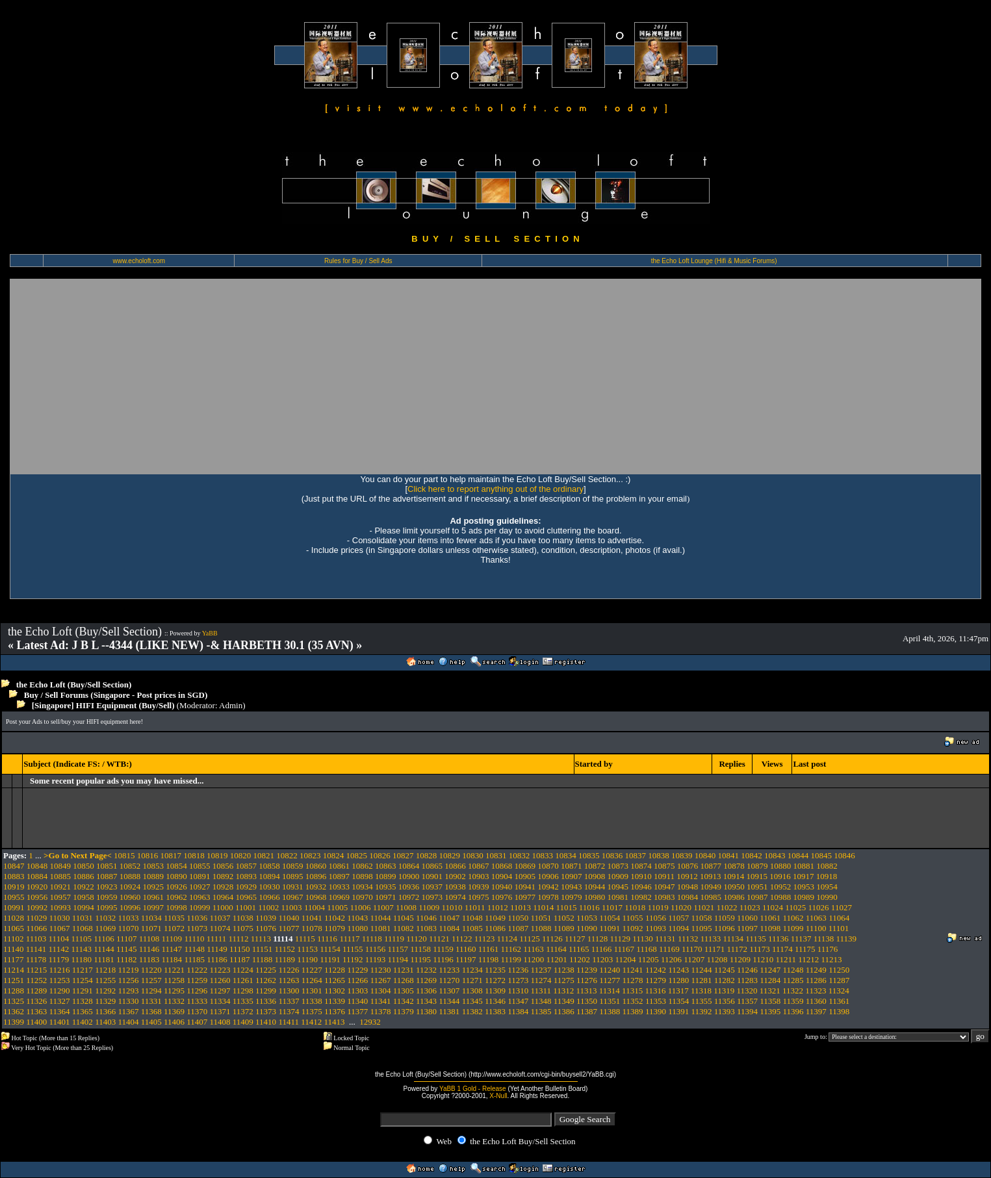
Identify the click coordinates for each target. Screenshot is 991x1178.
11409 (243, 1022)
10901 (432, 876)
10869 (525, 866)
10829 (450, 855)
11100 (816, 928)
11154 (330, 949)
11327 (59, 1001)
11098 (770, 928)
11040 (288, 918)
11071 (151, 928)
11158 (420, 949)
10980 (595, 897)
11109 (172, 938)
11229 (357, 970)
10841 (729, 855)
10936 (409, 886)
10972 (409, 897)
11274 (540, 980)
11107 (126, 938)
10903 (478, 876)
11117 (349, 938)
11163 (533, 949)
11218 (105, 970)
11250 (839, 970)
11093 (655, 928)
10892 (223, 876)
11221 (174, 970)
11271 (472, 980)
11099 (793, 928)
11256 (128, 980)
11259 (197, 980)
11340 (357, 1001)
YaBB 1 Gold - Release (472, 1088)
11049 (495, 918)
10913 (710, 876)
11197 (466, 959)
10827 (403, 855)
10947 (664, 886)
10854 (176, 866)
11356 (724, 1001)
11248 (793, 970)
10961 (153, 897)
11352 (633, 1001)
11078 (312, 928)
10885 (60, 876)
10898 (362, 876)
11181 (104, 959)
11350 (586, 1001)
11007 (383, 907)
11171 (714, 949)
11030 (59, 918)
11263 (288, 980)
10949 (711, 886)
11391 (678, 1011)
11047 (449, 918)
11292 (105, 990)
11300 (288, 990)
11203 (602, 959)
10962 (176, 897)
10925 (153, 886)
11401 (59, 1022)
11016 (589, 907)
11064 (839, 918)
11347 (518, 1001)
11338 (312, 1001)
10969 (339, 897)
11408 (220, 1022)
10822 (287, 855)
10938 (455, 886)
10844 (798, 855)
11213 (831, 959)
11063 (816, 918)
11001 (245, 907)
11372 (243, 1011)
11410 (265, 1022)
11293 (128, 990)
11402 (82, 1022)
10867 (478, 866)
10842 (751, 855)
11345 (472, 1001)
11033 (128, 918)
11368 (151, 1011)
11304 (380, 990)
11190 (307, 959)
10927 (200, 886)
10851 (107, 866)
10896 (316, 876)
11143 (81, 949)
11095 (701, 928)
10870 (548, 866)
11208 (717, 959)
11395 (770, 1011)
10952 (781, 886)
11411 (288, 1022)
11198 (488, 959)
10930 (269, 886)
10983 (664, 897)
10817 (171, 855)
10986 (734, 897)
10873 (618, 866)
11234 (472, 970)
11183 (149, 959)
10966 (269, 897)
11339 (334, 1001)
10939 (478, 886)
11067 (59, 928)
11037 (220, 918)
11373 (265, 1011)
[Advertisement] (496, 376)
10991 (14, 907)
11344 (449, 1001)
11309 (495, 990)
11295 (174, 990)
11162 (511, 949)
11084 (449, 928)
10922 (83, 886)
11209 (740, 959)
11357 (747, 1001)
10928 (223, 886)
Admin (230, 705)
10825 (357, 855)
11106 (104, 938)
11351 (609, 1001)
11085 (472, 928)
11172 (737, 949)
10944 (595, 886)
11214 (13, 970)
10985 (711, 897)
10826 (380, 855)
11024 (772, 907)
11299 (265, 990)
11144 (104, 949)
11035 (174, 918)
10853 (153, 866)
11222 (197, 970)
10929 (246, 886)
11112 (239, 938)
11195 (420, 959)
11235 (495, 970)
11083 (426, 928)
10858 (269, 866)
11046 (426, 918)
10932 (316, 886)
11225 (265, 970)
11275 (564, 980)
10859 (292, 866)
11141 (36, 949)
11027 (841, 907)
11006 (360, 907)
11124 (507, 938)
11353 (655, 1001)
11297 (220, 990)
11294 (151, 990)
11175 (805, 949)
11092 (633, 928)
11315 (632, 990)
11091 (609, 928)
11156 (375, 949)
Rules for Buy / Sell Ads (358, 260)
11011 (475, 907)
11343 (426, 1001)
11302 (334, 990)
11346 (495, 1001)
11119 (394, 938)
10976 (502, 897)
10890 (176, 876)
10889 (153, 876)
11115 (305, 938)
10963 (200, 897)
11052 (564, 918)
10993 (60, 907)
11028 (13, 918)
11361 (839, 1001)
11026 (818, 907)
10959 (107, 897)
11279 (655, 980)
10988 (781, 897)
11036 (197, 918)
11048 (472, 918)
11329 (105, 1001)
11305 (403, 990)
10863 (385, 866)
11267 (380, 980)
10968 (316, 897)
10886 (83, 876)
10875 (664, 866)
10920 (37, 886)
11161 (488, 949)
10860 (316, 866)
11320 (747, 990)
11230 (380, 970)
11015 (566, 907)
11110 (194, 938)
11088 (540, 928)
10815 (124, 855)
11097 (747, 928)
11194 (398, 959)
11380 (426, 1011)
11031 (82, 918)
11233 (449, 970)
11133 (711, 938)
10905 (525, 876)
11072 (174, 928)
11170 (692, 949)
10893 (246, 876)
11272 (495, 980)
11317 (678, 990)
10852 (130, 866)
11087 (518, 928)
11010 (452, 907)
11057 (678, 918)
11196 (443, 959)
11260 (220, 980)
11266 (357, 980)
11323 (815, 990)
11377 (357, 1011)
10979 (571, 897)
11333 (197, 1001)
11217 (82, 970)
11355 (701, 1001)
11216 (59, 970)
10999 (200, 907)
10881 (804, 866)
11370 (197, 1011)
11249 (816, 970)
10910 (641, 876)
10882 (827, 866)
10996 (130, 907)
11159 (443, 949)
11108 (149, 938)
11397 (816, 1011)
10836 (612, 855)
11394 (747, 1011)
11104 (59, 938)
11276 (586, 980)
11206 (671, 959)
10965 (246, 897)
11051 (540, 918)
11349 (564, 1001)
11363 (36, 1011)
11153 (307, 949)
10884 (37, 876)
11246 (747, 970)
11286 (816, 980)
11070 (128, 928)
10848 (37, 866)
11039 (265, 918)
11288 (13, 990)
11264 (312, 980)
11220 (151, 970)
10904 (502, 876)
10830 (472, 855)
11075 (243, 928)
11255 (105, 980)
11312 (563, 990)
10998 (176, 907)
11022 (726, 907)
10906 (548, 876)
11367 (128, 1011)
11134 (733, 938)
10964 (223, 897)
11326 (36, 1001)
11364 (59, 1011)
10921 (60, 886)
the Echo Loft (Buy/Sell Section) (74, 684)
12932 (370, 1022)
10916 (780, 876)
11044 (380, 918)
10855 (200, 866)
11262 (265, 980)
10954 (827, 886)
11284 (770, 980)
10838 (658, 855)
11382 (472, 1011)
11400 (36, 1022)
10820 (240, 855)
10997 (153, 907)
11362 (13, 1011)
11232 (426, 970)
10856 (223, 866)
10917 (803, 876)
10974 (455, 897)
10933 (339, 886)
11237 (540, 970)
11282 (724, 980)
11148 (194, 949)
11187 (239, 959)
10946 (641, 886)
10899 (385, 876)
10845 (821, 855)
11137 (801, 938)
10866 (455, 866)
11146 (149, 949)
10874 (641, 866)
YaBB (210, 633)
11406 (174, 1022)
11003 (291, 907)
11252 (36, 980)
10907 (571, 876)
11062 (793, 918)
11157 (398, 949)
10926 (176, 886)
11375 (312, 1011)
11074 (220, 928)
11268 (403, 980)
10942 (548, 886)
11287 (839, 980)
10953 (804, 886)
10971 (385, 897)
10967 (292, 897)
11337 (288, 1001)
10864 (409, 866)
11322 (792, 990)
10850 (83, 866)
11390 (655, 1011)
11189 (285, 959)
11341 (380, 1001)
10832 (519, 855)
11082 (403, 928)
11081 (380, 928)
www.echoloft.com (138, 260)
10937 (432, 886)
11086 (495, 928)
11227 (312, 970)
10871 (571, 866)
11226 (288, 970)
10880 (781, 866)
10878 (734, 866)
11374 (288, 1011)
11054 (609, 918)
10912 (687, 876)
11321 (770, 990)
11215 (36, 970)
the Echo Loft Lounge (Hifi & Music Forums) (714, 260)
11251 (13, 980)
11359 (793, 1001)
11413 (334, 1022)
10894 (269, 876)
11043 (357, 918)
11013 (520, 907)
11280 (678, 980)
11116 (327, 938)
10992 (37, 907)
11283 (747, 980)
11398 (839, 1011)
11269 (426, 980)
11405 (151, 1022)
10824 (333, 855)
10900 (409, 876)
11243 (678, 970)
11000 (222, 907)
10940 (502, 886)
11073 (197, 928)
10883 (14, 876)
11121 (439, 938)
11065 (13, 928)
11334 (220, 1001)
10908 (595, 876)
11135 (755, 938)
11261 (243, 980)
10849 (60, 866)
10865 (432, 866)
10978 (548, 897)
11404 (128, 1022)
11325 (13, 1001)
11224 (243, 970)
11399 (13, 1022)
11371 (220, 1011)
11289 (36, 990)
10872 (595, 866)
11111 (217, 938)
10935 (385, 886)
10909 (618, 876)
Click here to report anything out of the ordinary (495, 489)
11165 (579, 949)
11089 (564, 928)
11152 (285, 949)
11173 (759, 949)
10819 (217, 855)
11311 (540, 990)
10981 (618, 897)
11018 (634, 907)
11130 (642, 938)
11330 (128, 1001)
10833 (543, 855)
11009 (428, 907)
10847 (14, 866)
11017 (612, 907)
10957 (60, 897)
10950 (734, 886)
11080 (357, 928)
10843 (775, 855)
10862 (362, 866)
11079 (334, 928)
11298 (243, 990)
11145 (126, 949)
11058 (701, 918)
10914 (734, 876)
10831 (496, 855)
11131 (665, 938)
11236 (518, 970)
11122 (462, 938)
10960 (130, 897)
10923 (107, 886)
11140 (13, 949)
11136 (778, 938)
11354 (678, 1001)
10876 (688, 866)
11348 (540, 1001)
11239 (586, 970)
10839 (682, 855)
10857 (246, 866)
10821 (264, 855)
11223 (220, 970)
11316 (655, 990)
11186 (217, 959)
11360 (816, 1001)
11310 (518, 990)
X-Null (498, 1095)
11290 (59, 990)
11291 (82, 990)
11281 (701, 980)
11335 (243, 1001)
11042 (334, 918)
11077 (288, 928)
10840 (705, 855)
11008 (406, 907)
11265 (334, 980)
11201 (557, 959)
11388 (609, 1011)
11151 (262, 949)
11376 (334, 1011)
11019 (658, 907)
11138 (824, 938)
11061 (770, 918)
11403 (105, 1022)
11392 (701, 1011)
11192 (352, 959)
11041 (312, 918)
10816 (148, 855)
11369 (174, 1011)
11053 (586, 918)
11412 (311, 1022)
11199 (511, 959)
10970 (362, 897)
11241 (633, 970)
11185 (194, 959)
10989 (804, 897)
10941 (525, 886)
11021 (703, 907)
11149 (217, 949)
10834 (565, 855)
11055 (633, 918)
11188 (262, 959)
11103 (36, 938)
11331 (151, 1001)
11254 (82, 980)
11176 (827, 949)
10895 (292, 876)
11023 (750, 907)
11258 (174, 980)
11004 (314, 907)
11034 (151, 918)
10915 (757, 876)
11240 (609, 970)
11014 (543, 907)
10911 (664, 876)
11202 (579, 959)
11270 (449, 980)
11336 (265, 1001)
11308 (472, 990)
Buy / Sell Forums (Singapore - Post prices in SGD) (116, 695)
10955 (14, 897)
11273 (518, 980)
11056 (655, 918)
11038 (243, 918)
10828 (426, 855)
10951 (757, 886)
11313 (586, 990)
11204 (625, 959)
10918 (827, 876)
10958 (83, 897)
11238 (564, 970)
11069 (105, 928)
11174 (782, 949)
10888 (130, 876)
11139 (846, 938)
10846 (844, 855)
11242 (655, 970)
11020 (681, 907)
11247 (770, 970)
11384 (518, 1011)
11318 (701, 990)
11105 (81, 938)
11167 (624, 949)
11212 (808, 959)
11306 (426, 990)
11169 (669, 949)
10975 (478, 897)
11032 (105, 918)
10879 (757, 866)
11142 (59, 949)
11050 (518, 918)
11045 (403, 918)
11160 (466, 949)
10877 (711, 866)
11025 (795, 907)
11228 (334, 970)
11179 (59, 959)
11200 (533, 959)
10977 (525, 897)
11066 (36, 928)
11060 (747, 918)
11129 (620, 938)
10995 (107, 907)
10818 (194, 855)
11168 (646, 949)
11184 (172, 959)
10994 (83, 907)
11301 (312, 990)
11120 (416, 938)
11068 (82, 928)
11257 (151, 980)
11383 (495, 1011)
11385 (540, 1011)
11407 (197, 1022)
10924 (130, 886)
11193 (375, 959)
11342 (403, 1001)
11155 (352, 949)
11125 (529, 938)
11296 (197, 990)
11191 (330, 959)
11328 (82, 1001)
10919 (14, 886)
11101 (839, 928)
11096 (724, 928)
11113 (261, 938)
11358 (770, 1001)
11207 (694, 959)
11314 (609, 990)
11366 (105, 1011)
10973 (432, 897)
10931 (292, 886)
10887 (107, 876)
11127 (575, 938)
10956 (37, 897)
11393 (724, 1011)
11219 (128, 970)
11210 (763, 959)
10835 (589, 855)
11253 (59, 980)
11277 (609, 980)
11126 (552, 938)
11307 (449, 990)
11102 (13, 938)
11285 (793, 980)
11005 (337, 907)
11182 (126, 959)
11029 (36, 918)
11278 (633, 980)
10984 (688, 897)
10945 (618, 886)
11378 (380, 1011)
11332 (174, 1001)
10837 (636, 855)
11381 (449, 1011)
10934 (362, 886)
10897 (339, 876)
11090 (586, 928)
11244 (701, 970)
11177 (13, 959)
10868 (502, 866)
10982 (641, 897)
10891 (200, 876)
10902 (455, 876)
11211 (785, 959)
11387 (586, 1011)
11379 (403, 1011)
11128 (597, 938)
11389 (633, 1011)
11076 (265, 928)
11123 (484, 938)
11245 (724, 970)
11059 (724, 918)
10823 (310, 855)
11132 (688, 938)
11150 (239, 949)
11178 (36, 959)
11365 (82, 1011)
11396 (793, 1011)
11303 (357, 990)
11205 (648, 959)
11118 (372, 938)
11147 (172, 949)
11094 (678, 928)
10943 (571, 886)
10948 (688, 886)
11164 (556, 949)
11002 (268, 907)
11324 (839, 990)
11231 (403, 970)
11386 (564, 1011)
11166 (601, 949)
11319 (724, 990)
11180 (81, 959)
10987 (757, 897)
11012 (497, 907)
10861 (339, 866)
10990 (827, 897)
